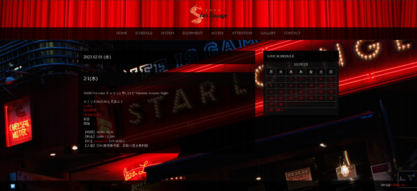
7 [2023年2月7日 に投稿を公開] (281, 85)
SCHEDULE (143, 33)
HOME (121, 33)
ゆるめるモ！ (93, 114)
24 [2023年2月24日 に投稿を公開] (310, 98)
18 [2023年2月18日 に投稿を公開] (321, 92)
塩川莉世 (90, 110)
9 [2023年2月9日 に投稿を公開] (301, 85)
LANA (88, 106)
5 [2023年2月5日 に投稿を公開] (331, 79)
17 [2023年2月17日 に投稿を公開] (310, 92)
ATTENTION (242, 33)
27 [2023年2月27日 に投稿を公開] (271, 104)
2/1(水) (91, 78)
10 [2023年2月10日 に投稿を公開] (310, 85)
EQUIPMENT (192, 33)
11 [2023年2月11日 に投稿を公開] (321, 85)
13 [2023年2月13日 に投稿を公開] (271, 92)
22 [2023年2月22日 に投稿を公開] (291, 98)
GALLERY (268, 33)
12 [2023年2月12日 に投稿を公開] (331, 85)
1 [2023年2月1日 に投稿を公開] (291, 79)
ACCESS (217, 33)
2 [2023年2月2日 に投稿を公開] (301, 79)
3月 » (279, 110)
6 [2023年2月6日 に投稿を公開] (271, 85)
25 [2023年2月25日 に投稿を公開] (321, 98)
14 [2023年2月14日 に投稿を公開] (281, 92)
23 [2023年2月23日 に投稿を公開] (301, 98)
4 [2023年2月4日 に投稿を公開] (321, 79)
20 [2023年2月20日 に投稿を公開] (271, 98)
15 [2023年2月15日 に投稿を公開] (291, 92)
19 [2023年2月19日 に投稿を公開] (331, 92)
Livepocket (101, 141)
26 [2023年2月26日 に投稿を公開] (331, 98)
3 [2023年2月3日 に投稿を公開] (311, 79)
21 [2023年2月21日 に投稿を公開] (281, 98)
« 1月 (269, 110)
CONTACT (292, 33)
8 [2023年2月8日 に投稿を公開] (291, 85)
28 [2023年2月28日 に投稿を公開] (281, 104)
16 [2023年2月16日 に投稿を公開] (301, 92)
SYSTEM (167, 33)
